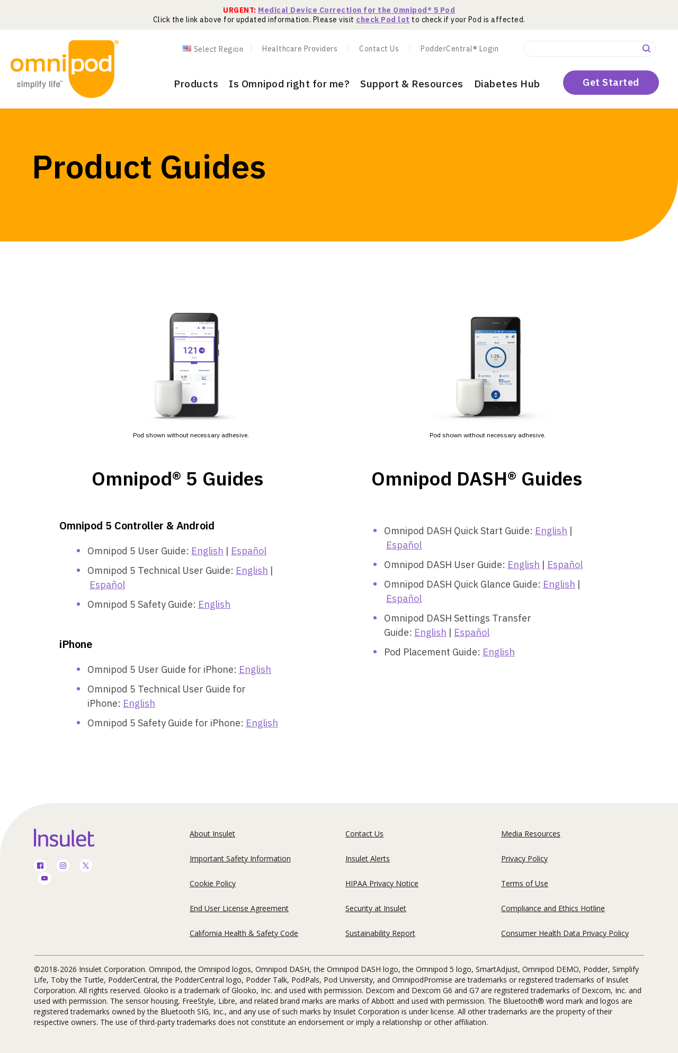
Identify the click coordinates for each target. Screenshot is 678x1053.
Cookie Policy (213, 883)
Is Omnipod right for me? (289, 83)
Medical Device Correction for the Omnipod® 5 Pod (356, 10)
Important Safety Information (240, 858)
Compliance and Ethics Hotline (553, 908)
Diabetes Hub (507, 83)
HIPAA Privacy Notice (381, 883)
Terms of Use (524, 883)
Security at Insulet (375, 908)
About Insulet (212, 834)
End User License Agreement (239, 908)
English (207, 551)
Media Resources (530, 834)
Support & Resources (411, 83)
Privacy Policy (524, 858)
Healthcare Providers (299, 48)
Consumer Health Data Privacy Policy (565, 933)
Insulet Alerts (367, 858)
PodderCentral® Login (459, 48)
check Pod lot (383, 19)
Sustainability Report (380, 933)
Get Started (611, 82)
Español (248, 551)
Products (196, 83)
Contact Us (379, 48)
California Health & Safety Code (244, 933)
